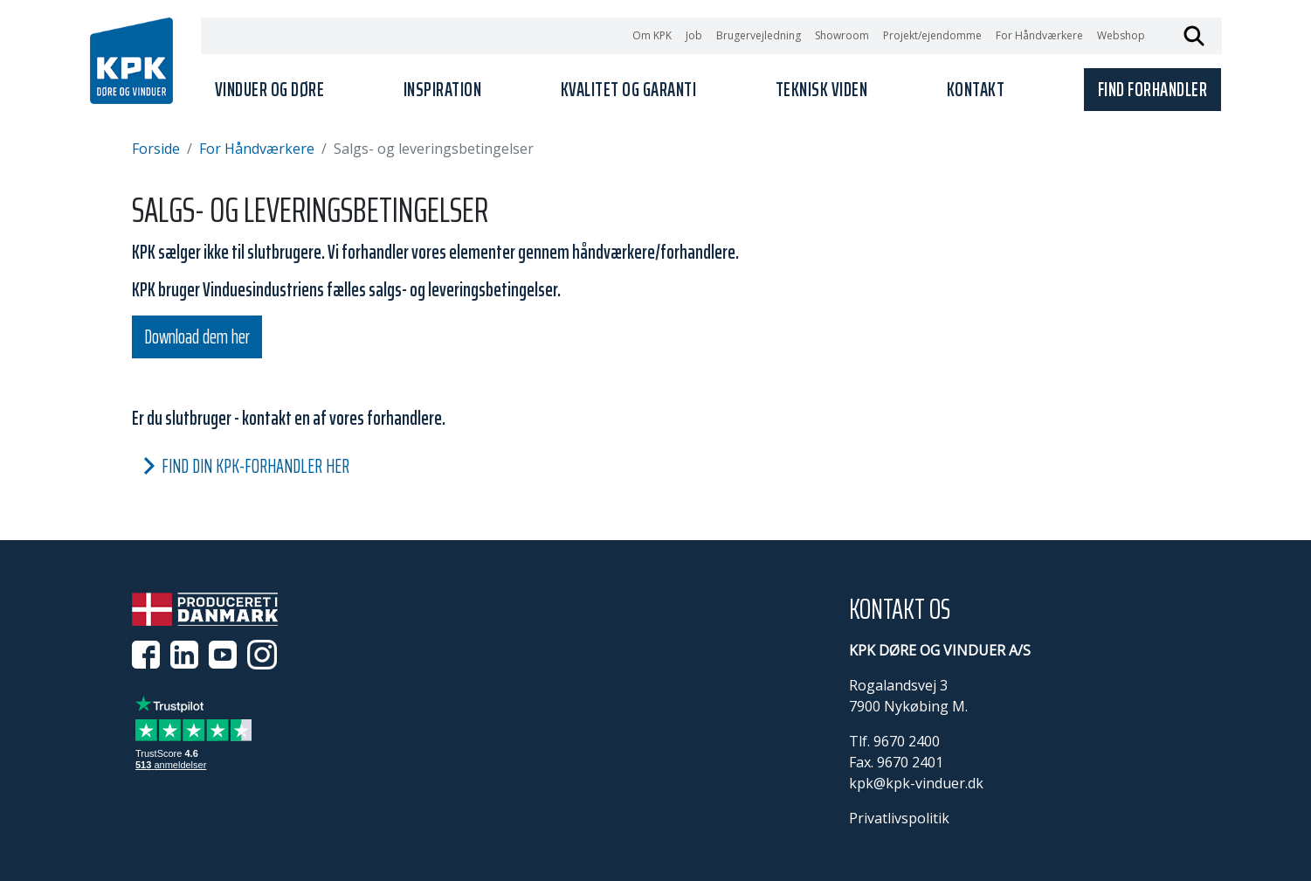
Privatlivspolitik (899, 818)
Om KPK (652, 35)
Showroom (842, 35)
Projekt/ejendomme (932, 35)
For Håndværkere (1039, 35)
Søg (1194, 35)
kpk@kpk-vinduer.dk (916, 783)
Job (694, 35)
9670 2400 (906, 741)
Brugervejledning (758, 35)
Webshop (1121, 35)
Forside (156, 148)
